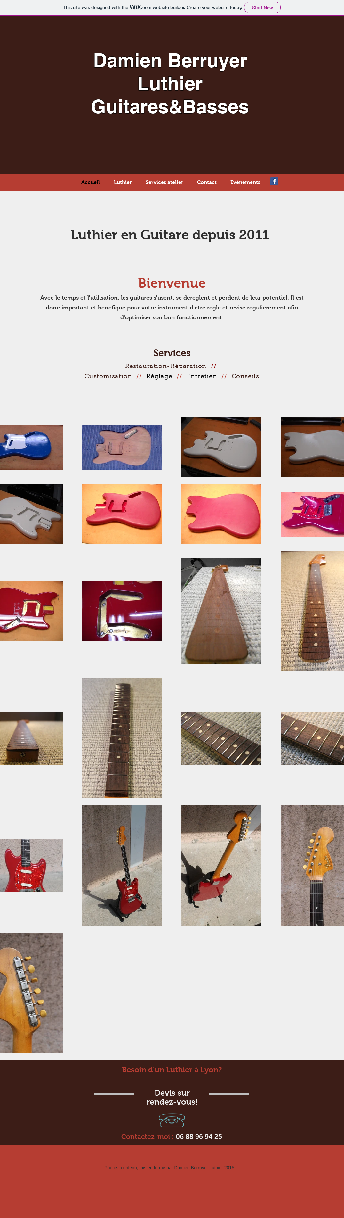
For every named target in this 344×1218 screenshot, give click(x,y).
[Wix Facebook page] (274, 181)
